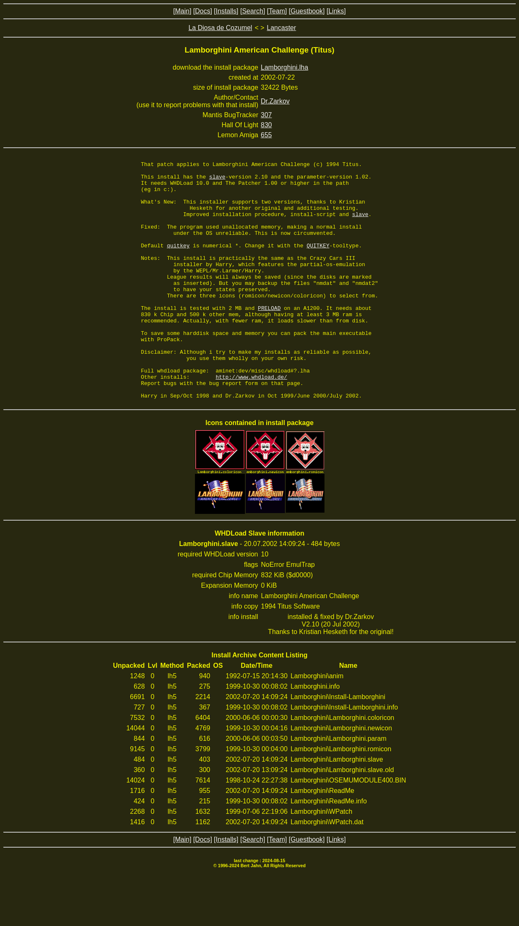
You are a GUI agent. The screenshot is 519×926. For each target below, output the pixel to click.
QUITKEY (318, 263)
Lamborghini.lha (284, 67)
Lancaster (281, 27)
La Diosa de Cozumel (220, 27)
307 (266, 114)
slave (217, 180)
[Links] (336, 11)
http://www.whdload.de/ (251, 420)
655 (266, 134)
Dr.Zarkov (275, 101)
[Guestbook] (306, 11)
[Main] (182, 11)
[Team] (277, 11)
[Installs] (226, 11)
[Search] (252, 11)
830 (266, 124)
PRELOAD (269, 338)
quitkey (178, 263)
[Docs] (202, 11)
